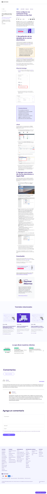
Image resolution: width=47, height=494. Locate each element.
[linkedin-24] (34, 473)
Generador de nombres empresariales (20, 457)
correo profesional (28, 259)
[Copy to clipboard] (28, 19)
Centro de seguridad (27, 465)
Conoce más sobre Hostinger (34, 451)
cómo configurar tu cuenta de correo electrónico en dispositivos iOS (25, 54)
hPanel (18, 65)
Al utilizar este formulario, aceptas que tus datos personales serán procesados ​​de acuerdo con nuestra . (22, 431)
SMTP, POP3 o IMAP (27, 43)
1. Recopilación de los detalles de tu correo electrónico (6, 18)
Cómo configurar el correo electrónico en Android (18, 398)
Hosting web (3, 450)
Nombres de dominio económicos (12, 454)
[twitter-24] (39, 473)
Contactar (40, 454)
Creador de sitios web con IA (21, 453)
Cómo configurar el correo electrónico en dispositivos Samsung (31, 396)
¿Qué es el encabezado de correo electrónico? (22, 327)
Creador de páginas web (20, 452)
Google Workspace (4, 470)
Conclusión (3, 23)
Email (6, 324)
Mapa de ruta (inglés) (28, 459)
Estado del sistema (27, 463)
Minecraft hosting (4, 465)
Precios (27, 450)
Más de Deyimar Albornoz (23, 295)
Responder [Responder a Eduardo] (41, 381)
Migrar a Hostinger (19, 460)
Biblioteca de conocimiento (41, 453)
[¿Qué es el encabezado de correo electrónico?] (23, 317)
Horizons (18, 450)
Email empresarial (4, 457)
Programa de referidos (28, 457)
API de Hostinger (19, 461)
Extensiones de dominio (12, 462)
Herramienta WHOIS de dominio (12, 458)
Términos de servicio (28, 478)
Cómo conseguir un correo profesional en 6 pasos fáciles (37, 327)
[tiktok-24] (44, 473)
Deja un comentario (8, 373)
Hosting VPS (3, 454)
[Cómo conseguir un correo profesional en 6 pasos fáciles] (37, 317)
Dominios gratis (11, 455)
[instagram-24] (37, 473)
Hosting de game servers (4, 467)
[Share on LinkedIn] (34, 19)
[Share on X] (30, 19)
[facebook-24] (35, 473)
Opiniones (27, 452)
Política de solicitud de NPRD (6, 478)
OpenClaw (3, 469)
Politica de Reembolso (21, 478)
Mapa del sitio (28, 467)
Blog (32, 454)
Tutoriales (40, 450)
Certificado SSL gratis (12, 459)
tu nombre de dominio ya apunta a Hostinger (24, 58)
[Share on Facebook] (32, 19)
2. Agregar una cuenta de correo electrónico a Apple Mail (6, 21)
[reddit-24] (42, 473)
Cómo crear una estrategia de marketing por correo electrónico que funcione (9, 327)
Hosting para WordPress (3, 453)
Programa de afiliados (28, 454)
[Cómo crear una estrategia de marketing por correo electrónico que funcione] (9, 317)
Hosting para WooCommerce (4, 461)
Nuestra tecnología (34, 453)
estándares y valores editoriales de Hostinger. (24, 274)
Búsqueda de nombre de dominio (12, 451)
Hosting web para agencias (4, 463)
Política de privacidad (37, 431)
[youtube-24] (41, 473)
